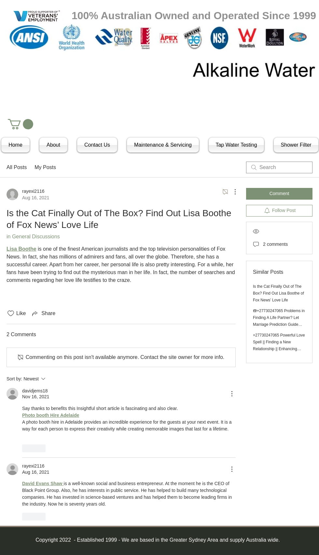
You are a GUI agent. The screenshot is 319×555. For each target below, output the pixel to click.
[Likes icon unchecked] (11, 313)
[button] (20, 124)
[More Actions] (232, 192)
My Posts (45, 167)
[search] (279, 167)
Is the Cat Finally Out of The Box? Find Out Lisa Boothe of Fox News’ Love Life (278, 293)
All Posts (17, 167)
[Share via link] (43, 313)
